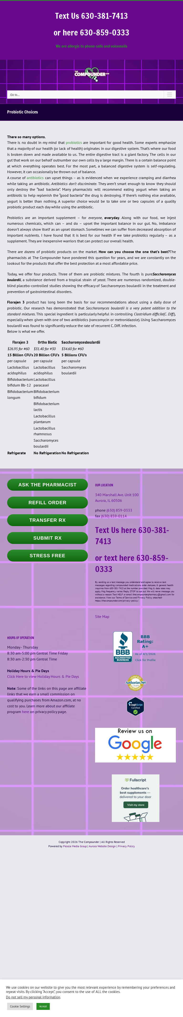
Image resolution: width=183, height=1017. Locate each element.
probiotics (74, 142)
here (25, 711)
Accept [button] (43, 1006)
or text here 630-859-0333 (131, 563)
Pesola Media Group (75, 846)
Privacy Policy (126, 846)
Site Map (102, 616)
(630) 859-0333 (119, 510)
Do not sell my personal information (33, 997)
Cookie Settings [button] (20, 1006)
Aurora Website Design (102, 846)
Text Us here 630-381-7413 (132, 535)
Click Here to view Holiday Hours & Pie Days (43, 676)
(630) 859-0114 (114, 515)
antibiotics (35, 177)
